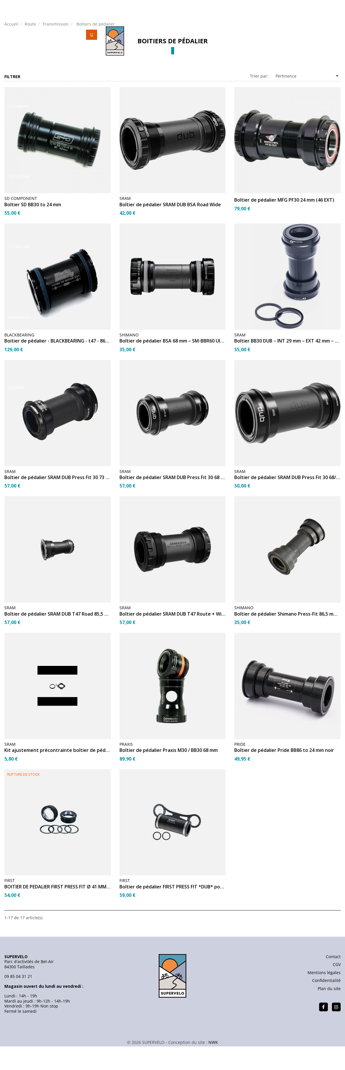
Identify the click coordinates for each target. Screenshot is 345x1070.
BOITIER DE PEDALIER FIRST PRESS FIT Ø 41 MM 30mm (57, 910)
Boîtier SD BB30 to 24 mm (32, 228)
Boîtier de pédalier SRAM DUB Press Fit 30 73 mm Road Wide (57, 500)
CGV (337, 988)
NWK (213, 1066)
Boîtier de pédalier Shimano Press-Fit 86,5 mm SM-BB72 (287, 637)
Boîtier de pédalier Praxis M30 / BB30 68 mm (168, 774)
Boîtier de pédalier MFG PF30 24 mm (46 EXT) (284, 223)
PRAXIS (126, 767)
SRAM (125, 222)
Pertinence (308, 99)
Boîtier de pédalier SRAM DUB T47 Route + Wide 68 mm (172, 637)
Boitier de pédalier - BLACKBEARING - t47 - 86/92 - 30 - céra (57, 364)
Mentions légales (324, 996)
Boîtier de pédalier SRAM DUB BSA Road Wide (170, 228)
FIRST (9, 904)
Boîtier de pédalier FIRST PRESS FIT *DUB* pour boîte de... (172, 910)
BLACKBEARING (19, 358)
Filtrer (12, 100)
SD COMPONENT (20, 222)
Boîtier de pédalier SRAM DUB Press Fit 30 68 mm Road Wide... (172, 500)
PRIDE (240, 767)
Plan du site (329, 1012)
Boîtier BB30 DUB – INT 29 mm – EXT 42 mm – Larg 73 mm (287, 364)
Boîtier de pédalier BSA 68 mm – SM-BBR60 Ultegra (172, 364)
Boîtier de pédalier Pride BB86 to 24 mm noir (284, 774)
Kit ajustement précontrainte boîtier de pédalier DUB (57, 774)
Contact (333, 980)
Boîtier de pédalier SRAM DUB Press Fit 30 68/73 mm (287, 500)
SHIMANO (129, 358)
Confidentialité (326, 1004)
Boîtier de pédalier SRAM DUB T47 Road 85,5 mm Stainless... (57, 637)
